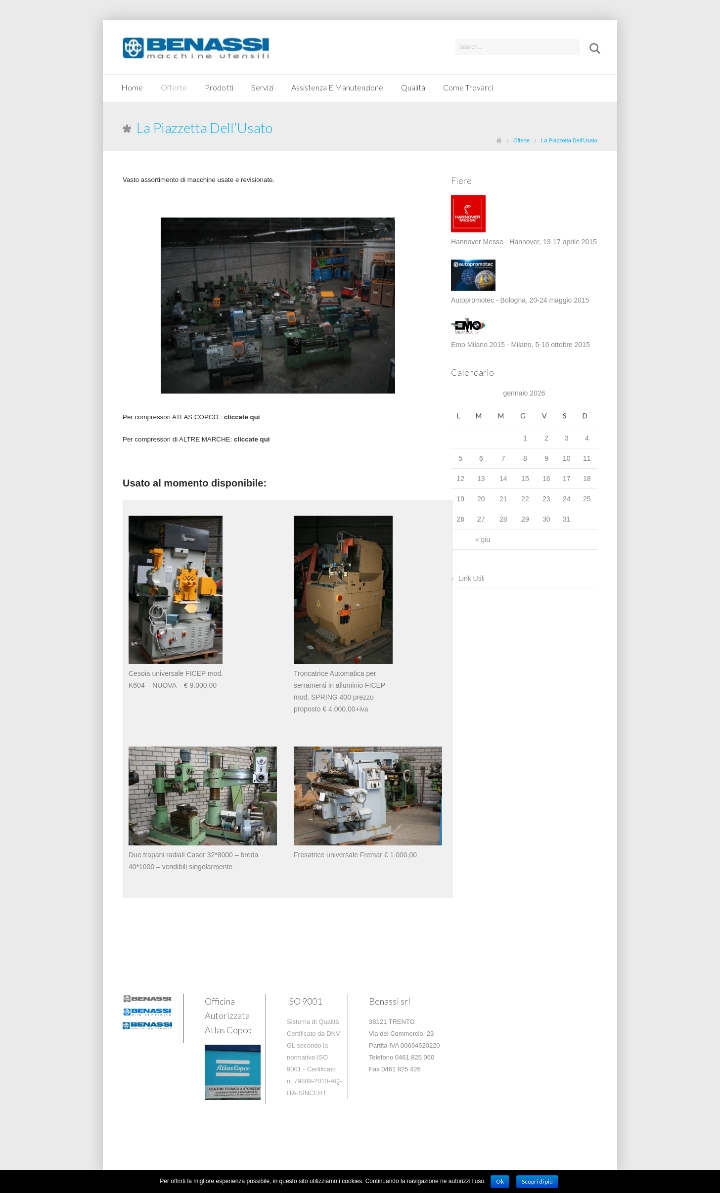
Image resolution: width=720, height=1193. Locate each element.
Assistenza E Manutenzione (337, 87)
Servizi (262, 87)
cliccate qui (252, 439)
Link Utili (471, 578)
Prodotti (219, 87)
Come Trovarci (468, 87)
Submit (591, 48)
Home (132, 87)
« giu (482, 539)
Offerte (174, 87)
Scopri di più (537, 1181)
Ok (500, 1181)
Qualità (413, 87)
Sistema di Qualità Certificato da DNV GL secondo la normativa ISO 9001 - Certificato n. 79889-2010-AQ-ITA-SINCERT (314, 1057)
